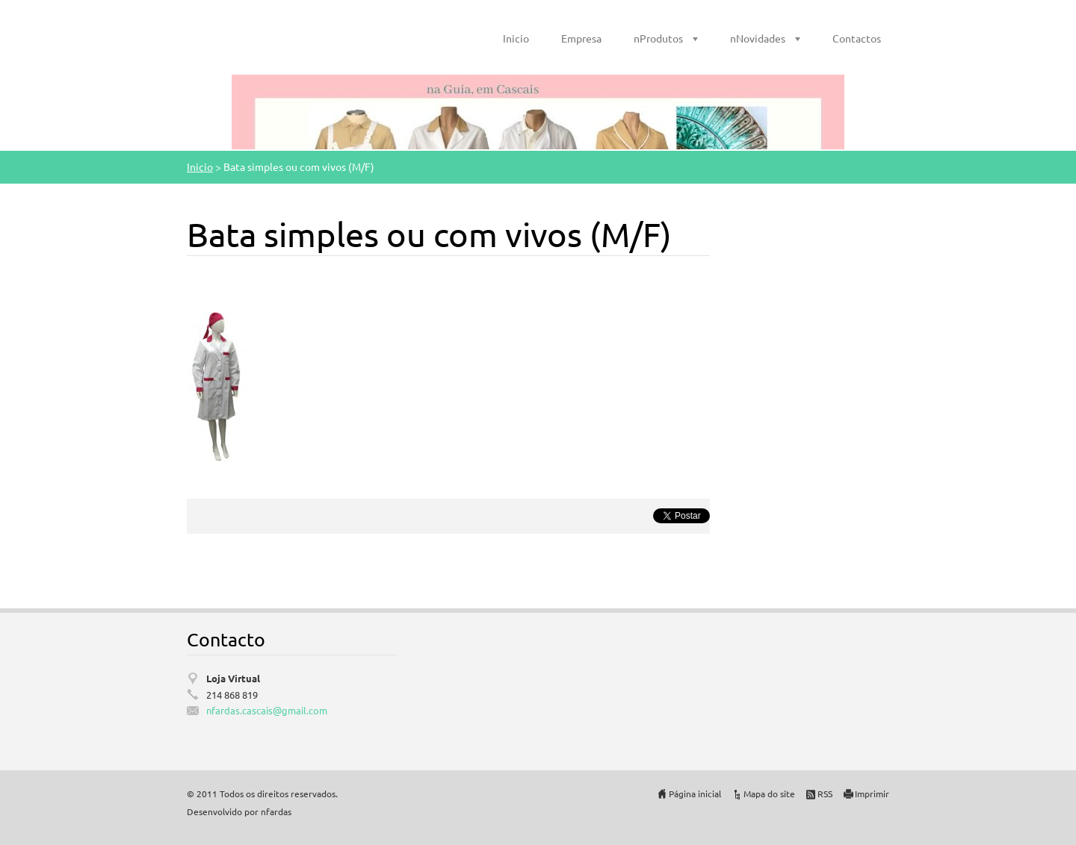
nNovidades (757, 38)
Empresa (581, 38)
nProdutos (658, 38)
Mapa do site (769, 793)
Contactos (856, 38)
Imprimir (872, 793)
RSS (824, 793)
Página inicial (695, 793)
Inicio (516, 38)
